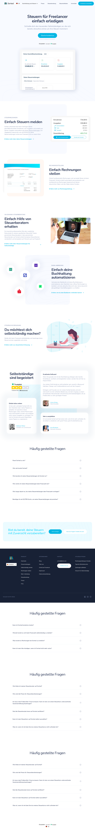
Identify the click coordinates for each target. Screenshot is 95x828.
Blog (40, 561)
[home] (9, 3)
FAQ (22, 584)
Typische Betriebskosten (81, 564)
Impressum (42, 571)
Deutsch (10, 564)
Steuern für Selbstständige (82, 571)
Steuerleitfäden (63, 3)
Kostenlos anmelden (86, 3)
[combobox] (11, 564)
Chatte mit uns (64, 566)
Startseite (23, 561)
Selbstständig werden (26, 567)
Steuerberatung (52, 3)
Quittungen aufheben (80, 567)
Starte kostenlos (47, 35)
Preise (42, 3)
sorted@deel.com (61, 561)
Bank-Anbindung (25, 574)
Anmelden (74, 3)
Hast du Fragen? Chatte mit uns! (75, 531)
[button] (18, 3)
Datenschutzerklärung (44, 574)
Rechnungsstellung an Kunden (83, 561)
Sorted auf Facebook (44, 567)
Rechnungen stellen (26, 571)
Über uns (41, 564)
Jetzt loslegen (55, 531)
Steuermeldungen (25, 564)
